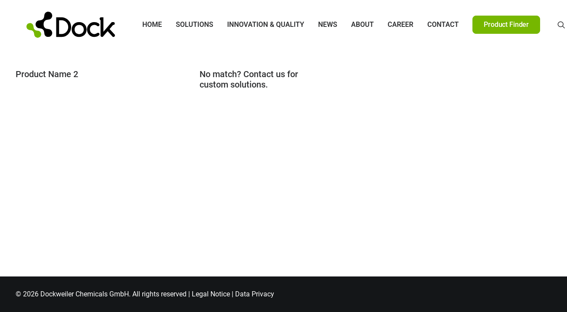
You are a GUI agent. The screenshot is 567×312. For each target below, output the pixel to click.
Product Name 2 (47, 74)
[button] (550, 24)
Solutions (183, 24)
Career (390, 24)
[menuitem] (141, 24)
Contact (431, 24)
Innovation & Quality (254, 24)
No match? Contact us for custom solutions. (249, 79)
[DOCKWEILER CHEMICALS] (60, 25)
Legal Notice (211, 294)
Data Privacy (254, 294)
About (351, 24)
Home (141, 24)
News (316, 24)
